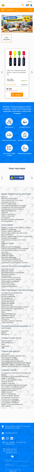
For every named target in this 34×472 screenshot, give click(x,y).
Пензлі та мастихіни (8, 394)
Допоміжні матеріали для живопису (14, 385)
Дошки (3, 333)
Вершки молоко (7, 341)
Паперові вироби (7, 256)
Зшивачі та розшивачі (9, 238)
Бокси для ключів (7, 271)
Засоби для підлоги (8, 300)
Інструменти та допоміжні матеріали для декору (16, 374)
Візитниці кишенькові (9, 199)
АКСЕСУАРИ (5, 354)
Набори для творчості (9, 390)
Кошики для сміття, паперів (11, 279)
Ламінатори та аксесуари (10, 281)
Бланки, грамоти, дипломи (10, 231)
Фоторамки (5, 218)
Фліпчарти (5, 334)
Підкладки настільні (8, 202)
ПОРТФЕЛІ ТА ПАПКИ (9, 358)
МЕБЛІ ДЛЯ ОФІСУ (7, 283)
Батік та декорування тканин (11, 380)
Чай (2, 348)
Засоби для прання (8, 303)
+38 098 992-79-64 (11, 453)
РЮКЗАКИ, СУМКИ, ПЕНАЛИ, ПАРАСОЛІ (15, 365)
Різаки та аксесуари (8, 285)
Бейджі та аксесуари (8, 229)
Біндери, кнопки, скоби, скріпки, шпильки (16, 228)
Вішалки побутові (7, 295)
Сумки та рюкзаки (7, 214)
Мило (3, 312)
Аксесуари (5, 331)
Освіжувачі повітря (8, 315)
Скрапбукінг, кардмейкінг (10, 401)
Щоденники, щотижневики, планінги (14, 263)
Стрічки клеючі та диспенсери (12, 261)
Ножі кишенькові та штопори (12, 200)
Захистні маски (6, 310)
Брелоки (4, 197)
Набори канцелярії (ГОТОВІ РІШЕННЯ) (15, 249)
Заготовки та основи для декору (13, 387)
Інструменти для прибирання (11, 293)
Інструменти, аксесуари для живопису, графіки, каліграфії (15, 377)
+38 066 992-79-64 (11, 449)
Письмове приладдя (8, 257)
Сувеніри (4, 212)
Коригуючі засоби (7, 243)
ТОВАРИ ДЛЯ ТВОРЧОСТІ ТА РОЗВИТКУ (15, 366)
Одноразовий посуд (8, 314)
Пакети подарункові (8, 204)
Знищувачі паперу (7, 274)
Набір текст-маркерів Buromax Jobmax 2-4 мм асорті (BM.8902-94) (16, 72)
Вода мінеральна (7, 343)
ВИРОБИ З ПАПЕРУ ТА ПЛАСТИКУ (13, 356)
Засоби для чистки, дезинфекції (12, 309)
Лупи (3, 245)
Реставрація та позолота (10, 397)
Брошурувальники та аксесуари (12, 272)
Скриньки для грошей (9, 286)
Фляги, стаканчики (8, 216)
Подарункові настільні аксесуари (13, 207)
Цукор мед (5, 346)
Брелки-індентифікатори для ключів (14, 233)
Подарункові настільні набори (12, 209)
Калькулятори (6, 276)
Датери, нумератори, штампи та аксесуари (16, 236)
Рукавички (5, 319)
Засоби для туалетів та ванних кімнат (14, 307)
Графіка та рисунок (8, 383)
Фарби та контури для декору (12, 404)
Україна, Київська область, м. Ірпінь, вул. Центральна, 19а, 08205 (17, 427)
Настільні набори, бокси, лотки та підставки (13, 251)
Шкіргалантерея (7, 221)
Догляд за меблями (8, 296)
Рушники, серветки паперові (11, 321)
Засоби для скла (7, 305)
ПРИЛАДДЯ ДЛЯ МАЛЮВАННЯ (12, 361)
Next (32, 72)
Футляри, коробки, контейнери (12, 219)
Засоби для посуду (7, 302)
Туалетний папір (7, 322)
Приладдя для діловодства (10, 259)
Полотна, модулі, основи (10, 396)
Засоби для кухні (7, 298)
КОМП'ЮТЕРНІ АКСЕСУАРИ (11, 278)
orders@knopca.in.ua (11, 433)
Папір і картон (6, 392)
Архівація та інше (7, 269)
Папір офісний (6, 254)
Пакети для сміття (7, 317)
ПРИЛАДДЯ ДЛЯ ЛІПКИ (9, 359)
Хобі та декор (6, 406)
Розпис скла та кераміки (10, 399)
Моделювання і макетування (11, 389)
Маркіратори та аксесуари (10, 247)
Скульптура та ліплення (9, 403)
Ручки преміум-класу (8, 211)
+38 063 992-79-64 (11, 451)
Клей (3, 242)
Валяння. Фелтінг (7, 382)
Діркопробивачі (7, 235)
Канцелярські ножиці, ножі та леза (13, 240)
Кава (3, 344)
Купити (18, 95)
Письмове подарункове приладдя (13, 206)
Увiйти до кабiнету (31, 5)
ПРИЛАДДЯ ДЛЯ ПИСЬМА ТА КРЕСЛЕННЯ (16, 363)
